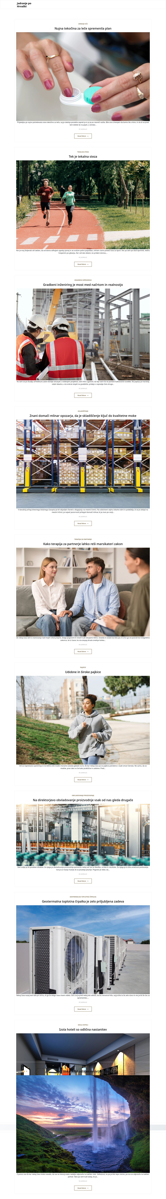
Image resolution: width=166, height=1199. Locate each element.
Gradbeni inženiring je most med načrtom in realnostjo (83, 285)
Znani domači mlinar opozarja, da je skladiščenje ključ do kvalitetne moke (83, 416)
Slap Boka (83, 1067)
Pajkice (83, 667)
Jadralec (84, 129)
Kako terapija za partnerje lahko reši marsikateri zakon (83, 544)
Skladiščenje (83, 411)
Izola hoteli (83, 1025)
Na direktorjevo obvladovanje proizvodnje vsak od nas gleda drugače (83, 800)
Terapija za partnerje (83, 539)
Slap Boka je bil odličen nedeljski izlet (83, 1071)
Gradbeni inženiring (83, 280)
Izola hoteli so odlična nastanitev (83, 1029)
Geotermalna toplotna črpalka (83, 897)
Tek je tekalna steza (83, 156)
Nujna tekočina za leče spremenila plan (83, 28)
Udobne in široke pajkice (83, 672)
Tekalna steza (83, 152)
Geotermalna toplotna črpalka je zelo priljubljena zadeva (83, 901)
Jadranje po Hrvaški (24, 5)
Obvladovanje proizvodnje (83, 795)
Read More (83, 136)
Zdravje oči (83, 24)
